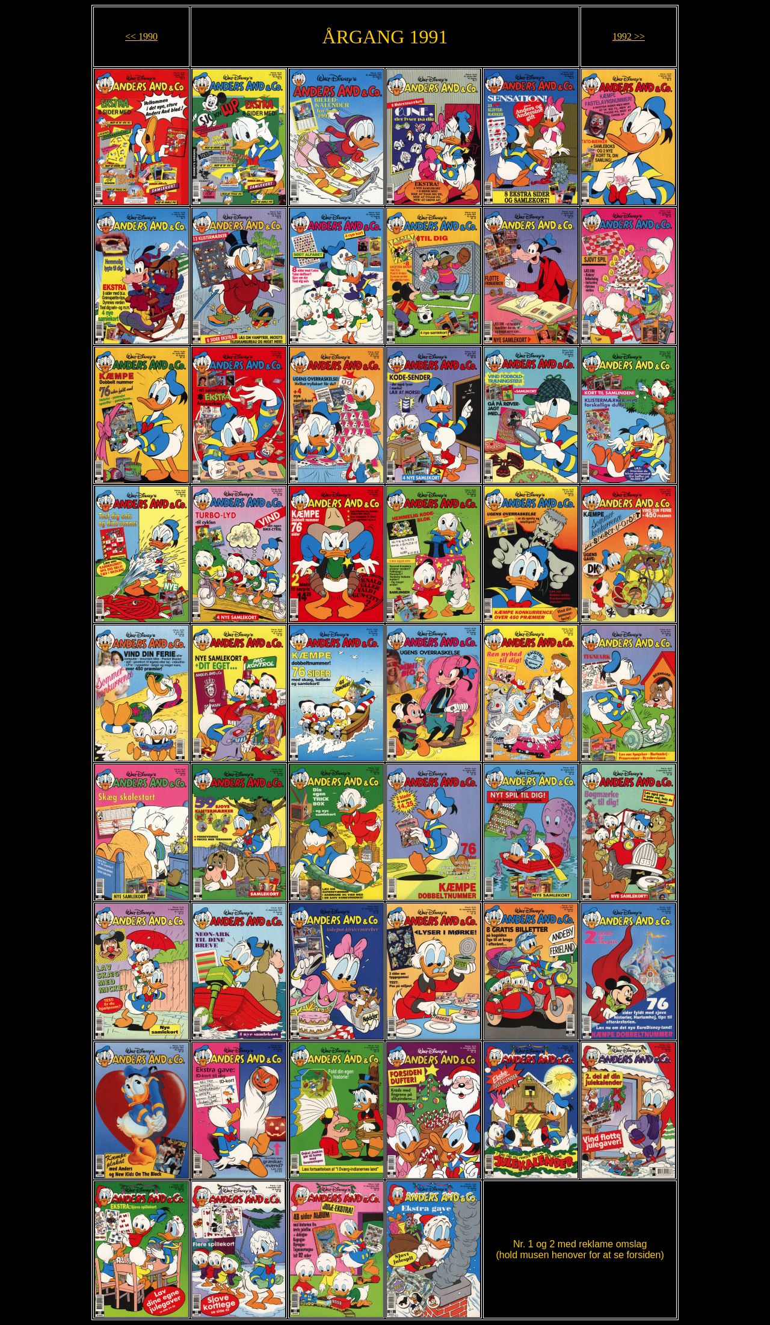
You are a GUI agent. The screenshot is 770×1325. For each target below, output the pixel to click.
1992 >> (628, 36)
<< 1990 (141, 36)
